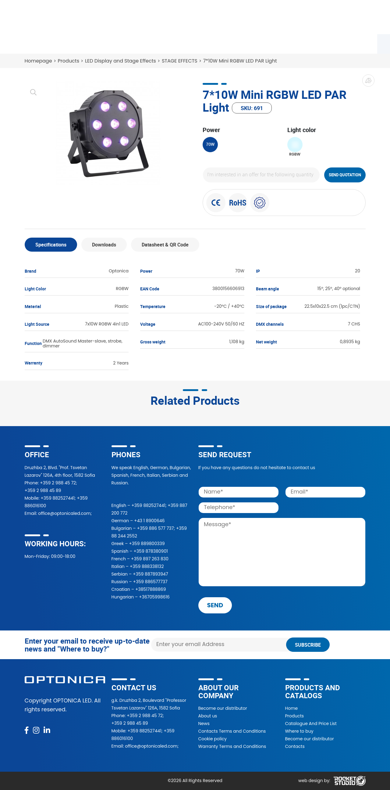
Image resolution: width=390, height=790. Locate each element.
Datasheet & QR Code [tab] (165, 244)
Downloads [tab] (104, 244)
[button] (290, 17)
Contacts (314, 42)
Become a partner (170, 42)
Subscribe (308, 644)
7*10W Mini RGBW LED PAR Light (240, 61)
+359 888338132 (147, 566)
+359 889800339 (147, 543)
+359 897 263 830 (149, 559)
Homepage (38, 61)
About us (207, 716)
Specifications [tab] (50, 244)
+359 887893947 (150, 574)
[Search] (234, 17)
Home (291, 708)
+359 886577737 (150, 582)
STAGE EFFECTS (179, 61)
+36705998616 (154, 597)
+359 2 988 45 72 (58, 483)
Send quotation (345, 175)
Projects (216, 42)
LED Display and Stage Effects (120, 61)
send (215, 605)
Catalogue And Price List (311, 723)
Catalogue (76, 42)
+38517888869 (150, 589)
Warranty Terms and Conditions (232, 746)
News (282, 42)
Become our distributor (222, 708)
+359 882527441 (57, 498)
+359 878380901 (150, 551)
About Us (251, 42)
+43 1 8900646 (149, 521)
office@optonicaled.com (64, 513)
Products (39, 42)
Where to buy (119, 42)
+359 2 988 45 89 (43, 490)
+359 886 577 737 (155, 528)
